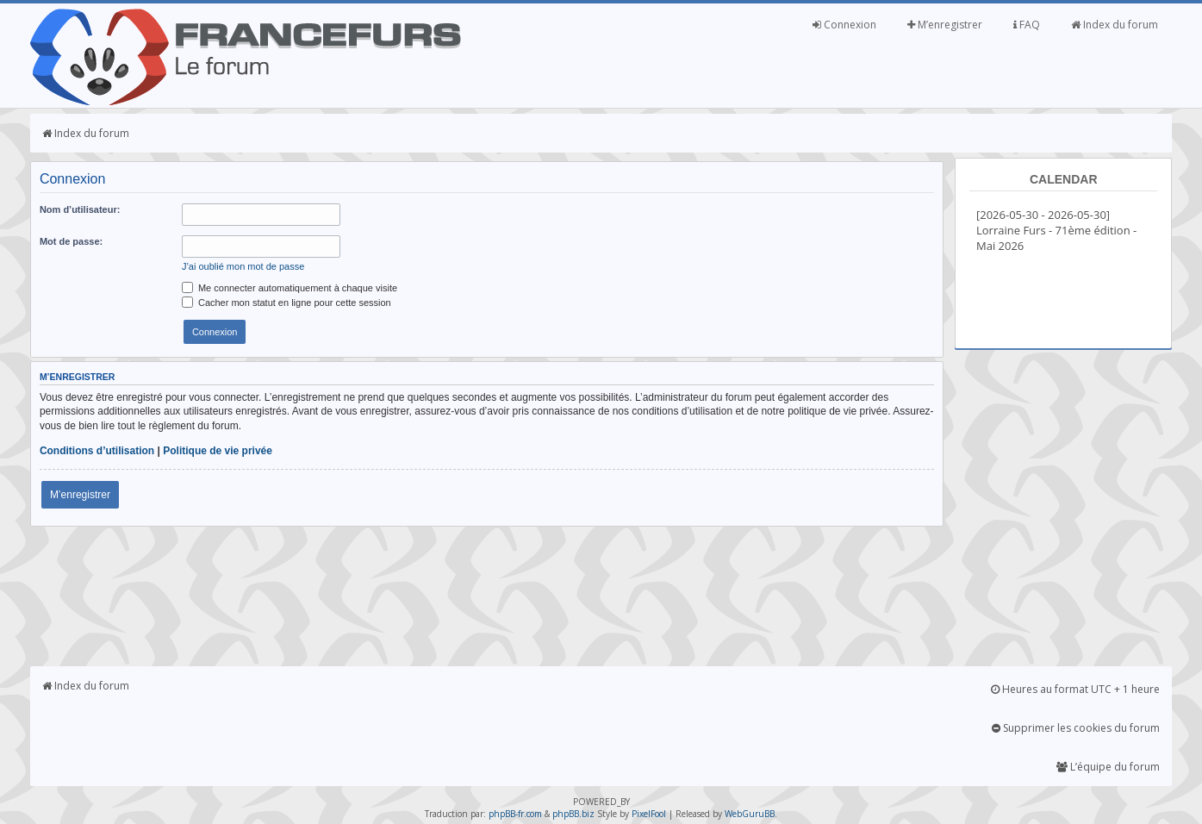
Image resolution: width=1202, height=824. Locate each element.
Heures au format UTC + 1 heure (1075, 689)
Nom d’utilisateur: (80, 209)
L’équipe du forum (1108, 766)
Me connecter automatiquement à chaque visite (289, 288)
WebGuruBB (750, 814)
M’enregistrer (944, 24)
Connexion (844, 24)
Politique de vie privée (217, 451)
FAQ (1026, 24)
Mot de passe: (71, 241)
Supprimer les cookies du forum (1076, 728)
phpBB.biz (573, 814)
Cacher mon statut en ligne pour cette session (286, 302)
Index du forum (1114, 24)
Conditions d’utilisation (97, 451)
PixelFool (649, 814)
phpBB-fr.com (515, 814)
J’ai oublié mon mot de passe (243, 266)
